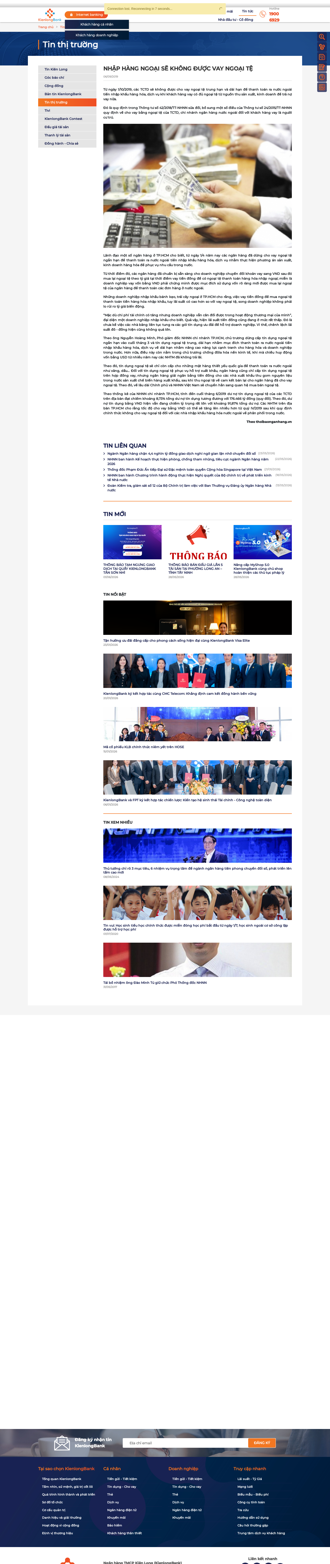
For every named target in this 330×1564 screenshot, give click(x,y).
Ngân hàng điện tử (121, 1510)
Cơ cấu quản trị (53, 1510)
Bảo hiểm (114, 1525)
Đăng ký (262, 1443)
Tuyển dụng (168, 15)
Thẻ (110, 1494)
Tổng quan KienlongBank (61, 1479)
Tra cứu (243, 1510)
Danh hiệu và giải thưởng (61, 1517)
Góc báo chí (54, 78)
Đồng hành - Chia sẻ (61, 144)
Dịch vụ (113, 1502)
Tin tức (210, 14)
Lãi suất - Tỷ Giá (249, 1479)
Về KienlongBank (140, 15)
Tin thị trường (56, 103)
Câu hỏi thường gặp (252, 1525)
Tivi (47, 111)
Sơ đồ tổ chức (52, 1502)
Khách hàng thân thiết (124, 1533)
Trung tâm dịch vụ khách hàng (261, 1533)
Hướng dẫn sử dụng (253, 1517)
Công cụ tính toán (251, 1502)
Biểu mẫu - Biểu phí (253, 1494)
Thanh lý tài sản (57, 136)
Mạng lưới (245, 1486)
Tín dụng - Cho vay (121, 1486)
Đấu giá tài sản (57, 128)
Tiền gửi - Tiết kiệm (122, 1479)
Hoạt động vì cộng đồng (60, 1525)
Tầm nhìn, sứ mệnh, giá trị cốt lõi (67, 1486)
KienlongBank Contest (63, 119)
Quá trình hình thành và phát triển (68, 1494)
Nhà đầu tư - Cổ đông (236, 15)
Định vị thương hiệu (57, 1533)
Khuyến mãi (191, 15)
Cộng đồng (54, 86)
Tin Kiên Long (56, 70)
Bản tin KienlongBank (63, 95)
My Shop (281, 3)
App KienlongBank (250, 3)
